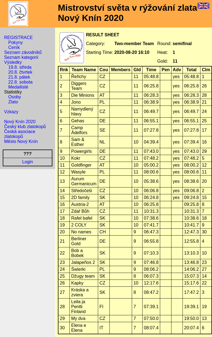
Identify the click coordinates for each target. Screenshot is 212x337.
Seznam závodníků (23, 52)
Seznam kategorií (21, 57)
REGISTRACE (18, 37)
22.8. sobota (20, 82)
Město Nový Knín (21, 141)
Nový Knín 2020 (20, 121)
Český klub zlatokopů (25, 126)
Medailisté (18, 87)
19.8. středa (20, 67)
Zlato (13, 102)
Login (27, 161)
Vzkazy (11, 111)
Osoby (14, 97)
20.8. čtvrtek (20, 72)
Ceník (14, 47)
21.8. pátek (19, 77)
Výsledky (13, 62)
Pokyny (15, 42)
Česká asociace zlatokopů (19, 134)
